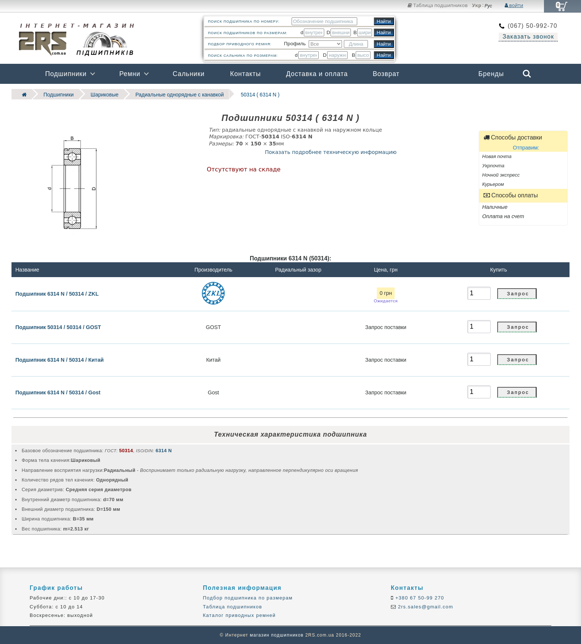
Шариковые (102, 94)
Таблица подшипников (438, 5)
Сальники (189, 74)
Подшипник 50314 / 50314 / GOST (58, 327)
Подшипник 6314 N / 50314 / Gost (57, 392)
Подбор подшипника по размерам (247, 598)
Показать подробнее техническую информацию (330, 152)
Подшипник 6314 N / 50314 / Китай (59, 359)
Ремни (129, 74)
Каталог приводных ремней (239, 615)
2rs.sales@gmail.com (424, 606)
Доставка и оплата (317, 74)
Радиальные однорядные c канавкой (175, 94)
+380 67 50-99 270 (419, 598)
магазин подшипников (276, 635)
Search (527, 74)
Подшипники (66, 74)
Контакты (245, 74)
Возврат (386, 74)
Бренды (491, 74)
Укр (476, 5)
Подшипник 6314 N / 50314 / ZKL (57, 293)
